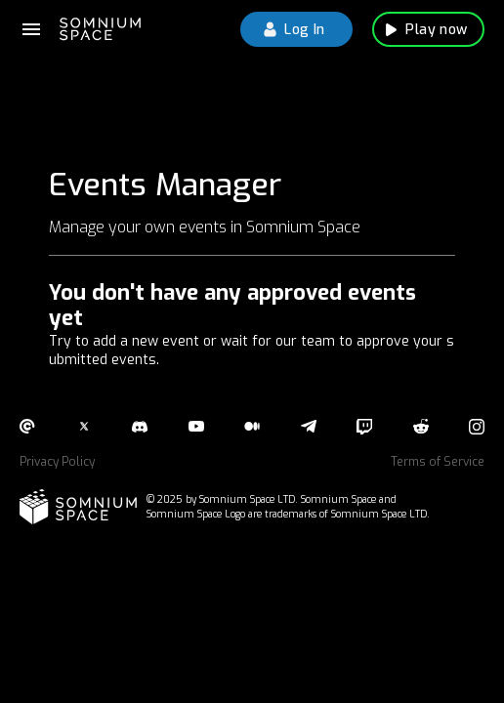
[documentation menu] (31, 29)
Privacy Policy (57, 462)
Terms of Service (437, 462)
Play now (428, 29)
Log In (296, 29)
